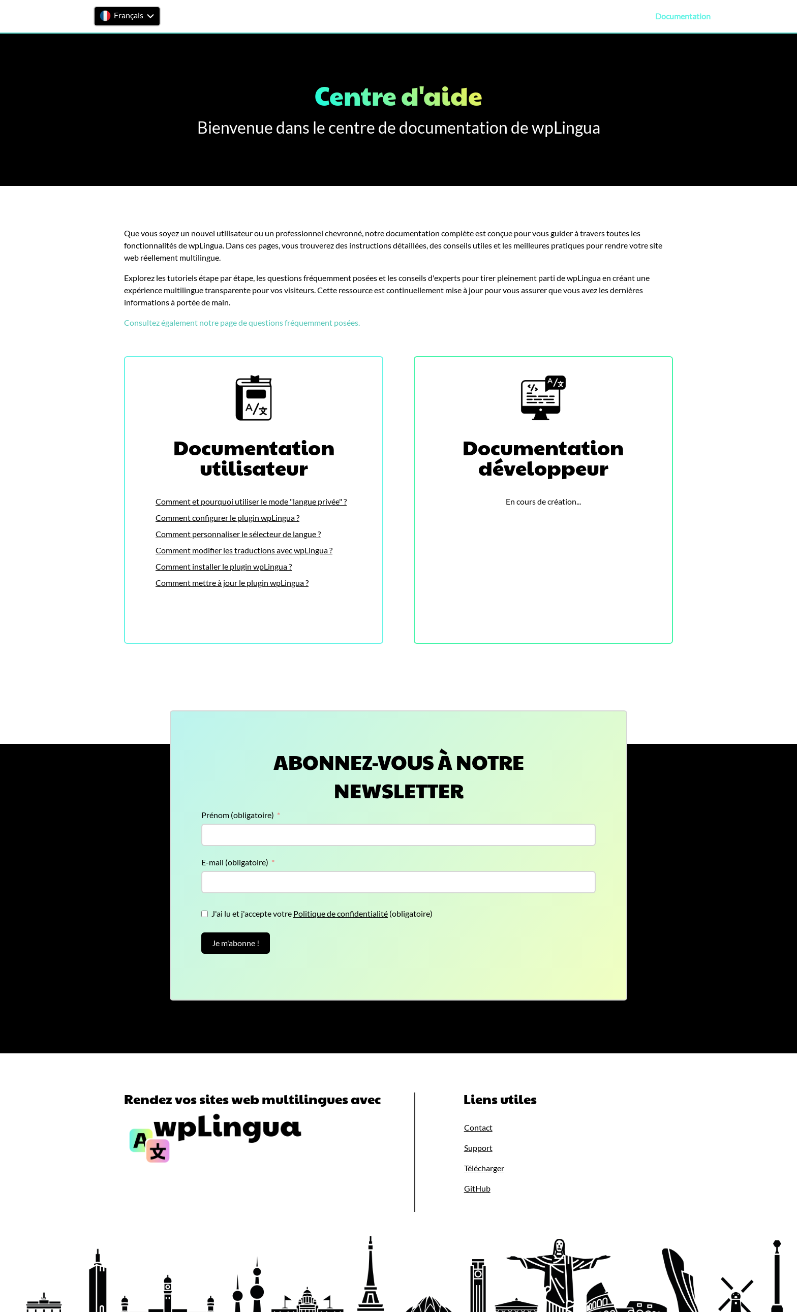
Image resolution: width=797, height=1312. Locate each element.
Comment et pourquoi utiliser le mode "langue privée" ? (251, 501)
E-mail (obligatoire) (234, 862)
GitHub (477, 1188)
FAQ (731, 17)
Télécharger (550, 17)
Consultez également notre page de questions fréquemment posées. (242, 322)
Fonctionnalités (490, 17)
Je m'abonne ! (235, 943)
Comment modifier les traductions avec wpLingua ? (244, 550)
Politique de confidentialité (340, 913)
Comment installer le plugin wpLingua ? (224, 566)
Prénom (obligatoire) (237, 815)
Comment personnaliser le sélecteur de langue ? (238, 534)
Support (628, 17)
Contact (766, 17)
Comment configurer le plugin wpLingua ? (227, 517)
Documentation (683, 17)
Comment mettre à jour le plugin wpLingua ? (232, 582)
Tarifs (592, 17)
